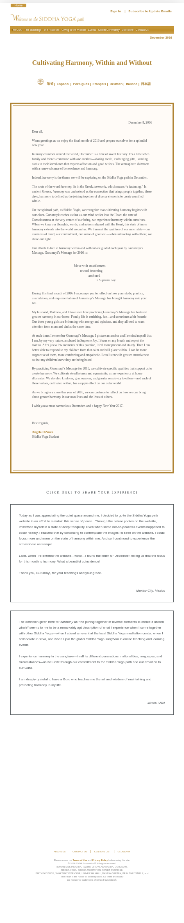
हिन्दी (50, 84)
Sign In (115, 11)
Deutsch (116, 84)
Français (99, 84)
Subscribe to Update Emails (150, 11)
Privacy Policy (100, 860)
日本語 (146, 84)
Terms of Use (80, 860)
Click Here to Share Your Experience (92, 492)
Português (81, 84)
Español (63, 84)
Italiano (132, 84)
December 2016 (162, 37)
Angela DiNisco (42, 432)
